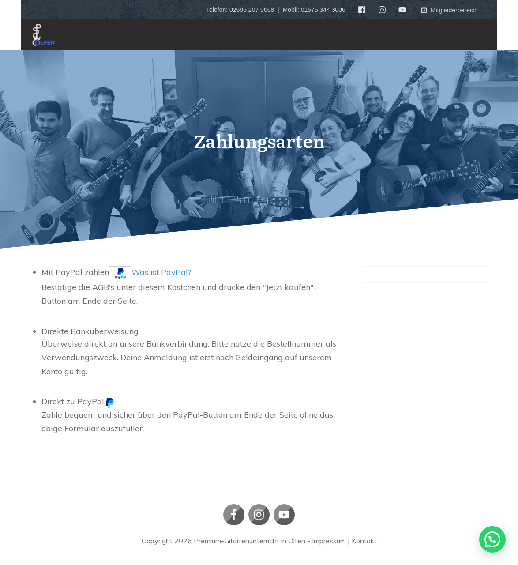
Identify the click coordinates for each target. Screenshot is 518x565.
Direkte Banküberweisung (90, 331)
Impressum (329, 540)
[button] (492, 539)
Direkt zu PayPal (78, 401)
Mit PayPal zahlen (116, 272)
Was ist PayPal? (161, 272)
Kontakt (364, 540)
